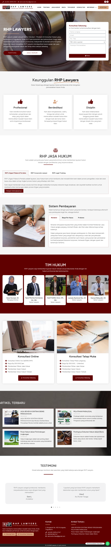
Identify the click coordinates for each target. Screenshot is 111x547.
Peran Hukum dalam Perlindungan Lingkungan (85, 532)
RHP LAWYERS (22, 7)
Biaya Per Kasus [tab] (67, 218)
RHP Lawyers (53, 545)
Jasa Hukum (55, 7)
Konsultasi (81, 7)
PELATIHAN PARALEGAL (79, 530)
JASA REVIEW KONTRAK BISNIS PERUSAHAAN (86, 528)
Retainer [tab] (54, 218)
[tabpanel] (79, 233)
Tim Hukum (71, 7)
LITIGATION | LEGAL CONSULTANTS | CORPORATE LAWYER (22, 8)
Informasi (92, 7)
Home (39, 7)
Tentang (46, 7)
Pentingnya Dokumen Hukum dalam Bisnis (84, 534)
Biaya (64, 7)
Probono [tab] (81, 218)
